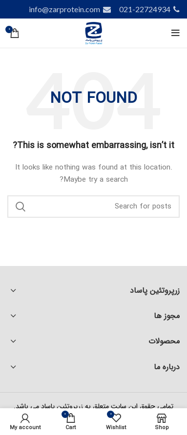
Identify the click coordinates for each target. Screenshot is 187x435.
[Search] (93, 206)
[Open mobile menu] (175, 33)
